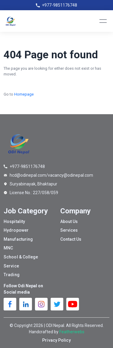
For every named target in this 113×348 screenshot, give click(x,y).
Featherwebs (71, 331)
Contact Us (71, 239)
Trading (12, 274)
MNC (8, 248)
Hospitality (14, 221)
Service (11, 266)
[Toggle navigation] (103, 21)
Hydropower (16, 230)
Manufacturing (18, 239)
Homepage (24, 94)
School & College (21, 257)
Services (69, 230)
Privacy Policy (56, 340)
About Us (69, 221)
